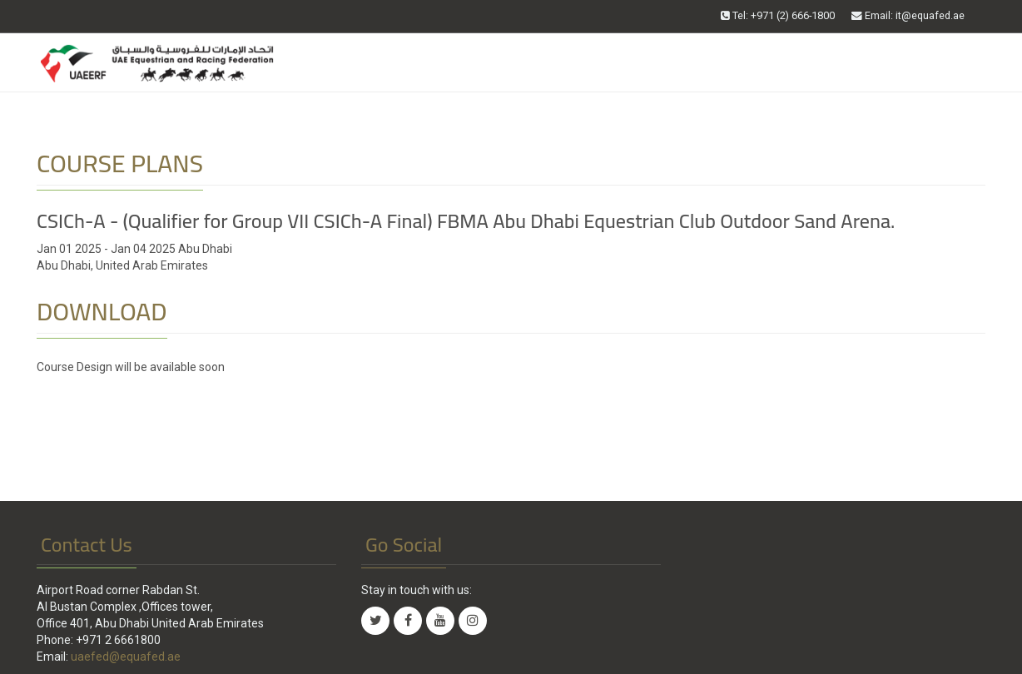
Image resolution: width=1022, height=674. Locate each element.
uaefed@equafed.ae (126, 656)
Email (908, 15)
